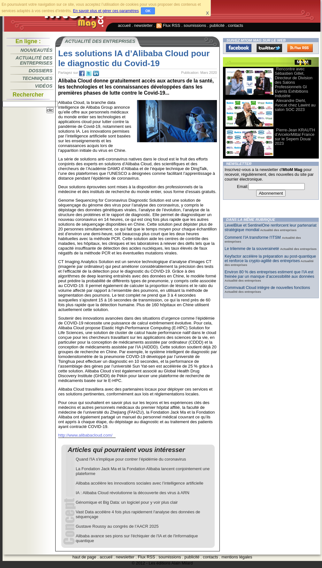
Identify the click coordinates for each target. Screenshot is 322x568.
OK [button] (148, 11)
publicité (217, 25)
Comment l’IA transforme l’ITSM (253, 237)
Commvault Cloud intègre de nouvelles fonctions (267, 287)
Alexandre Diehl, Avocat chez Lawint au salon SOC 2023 (295, 105)
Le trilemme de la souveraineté (252, 248)
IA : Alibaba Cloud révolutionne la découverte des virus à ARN (132, 492)
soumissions (195, 25)
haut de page (84, 557)
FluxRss (300, 48)
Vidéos (43, 86)
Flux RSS (168, 25)
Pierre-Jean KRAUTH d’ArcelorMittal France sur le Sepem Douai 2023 (295, 137)
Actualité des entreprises (34, 60)
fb (82, 73)
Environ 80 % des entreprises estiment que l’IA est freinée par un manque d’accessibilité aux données (269, 274)
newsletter (143, 25)
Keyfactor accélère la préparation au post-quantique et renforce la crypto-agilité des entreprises (270, 258)
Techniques (37, 78)
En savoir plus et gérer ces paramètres (106, 11)
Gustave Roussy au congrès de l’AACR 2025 (117, 526)
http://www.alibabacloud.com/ (85, 435)
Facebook (238, 48)
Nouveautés (36, 50)
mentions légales (236, 557)
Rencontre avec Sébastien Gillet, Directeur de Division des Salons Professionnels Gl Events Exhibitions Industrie (293, 82)
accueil (124, 25)
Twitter (269, 48)
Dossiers (40, 70)
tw (89, 73)
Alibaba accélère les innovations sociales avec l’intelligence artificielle (139, 483)
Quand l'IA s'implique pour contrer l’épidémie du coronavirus (131, 459)
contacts (235, 25)
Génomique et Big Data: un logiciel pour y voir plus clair (127, 502)
